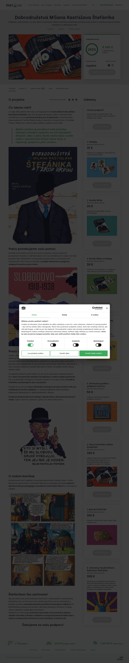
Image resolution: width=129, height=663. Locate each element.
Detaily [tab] (64, 315)
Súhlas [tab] (34, 315)
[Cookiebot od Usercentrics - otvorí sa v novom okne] (93, 308)
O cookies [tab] (94, 315)
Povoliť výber (64, 353)
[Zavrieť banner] (107, 308)
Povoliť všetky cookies (93, 353)
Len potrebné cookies (35, 353)
